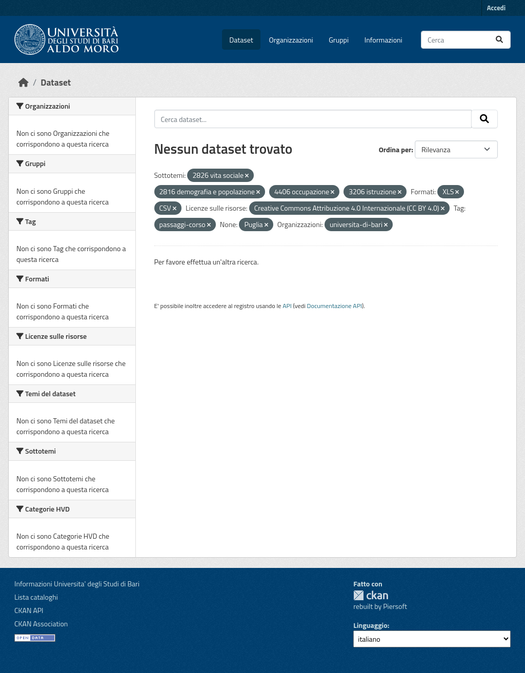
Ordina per (395, 149)
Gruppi (339, 39)
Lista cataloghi (36, 597)
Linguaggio (370, 625)
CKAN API (29, 610)
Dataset (241, 39)
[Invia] (499, 40)
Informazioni (383, 39)
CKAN (370, 595)
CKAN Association (41, 623)
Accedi (496, 8)
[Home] (23, 82)
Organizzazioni (291, 39)
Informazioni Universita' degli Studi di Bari (76, 583)
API (287, 306)
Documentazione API (334, 306)
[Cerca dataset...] (466, 40)
